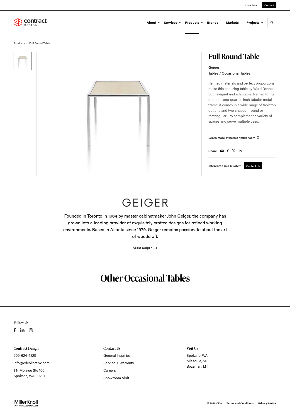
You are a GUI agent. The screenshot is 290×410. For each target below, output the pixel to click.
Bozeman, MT (197, 366)
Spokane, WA (197, 355)
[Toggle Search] (271, 22)
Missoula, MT (197, 360)
